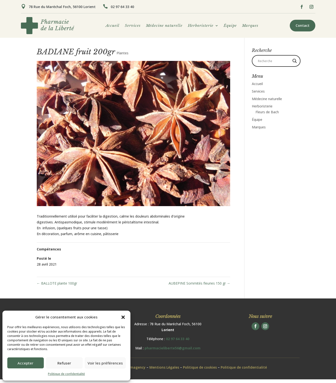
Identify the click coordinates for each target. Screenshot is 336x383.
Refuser (64, 363)
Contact (302, 25)
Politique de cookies (200, 371)
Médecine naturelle (164, 26)
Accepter (25, 363)
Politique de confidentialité (66, 374)
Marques (250, 26)
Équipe (230, 26)
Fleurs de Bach (267, 115)
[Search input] (274, 64)
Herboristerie (200, 26)
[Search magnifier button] (294, 64)
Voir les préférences (105, 363)
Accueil (112, 26)
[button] (123, 317)
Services (133, 26)
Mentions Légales (164, 371)
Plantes (122, 56)
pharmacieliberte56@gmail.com (172, 351)
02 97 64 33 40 (122, 6)
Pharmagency (133, 371)
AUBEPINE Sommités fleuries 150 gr (199, 287)
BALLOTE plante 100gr (57, 287)
